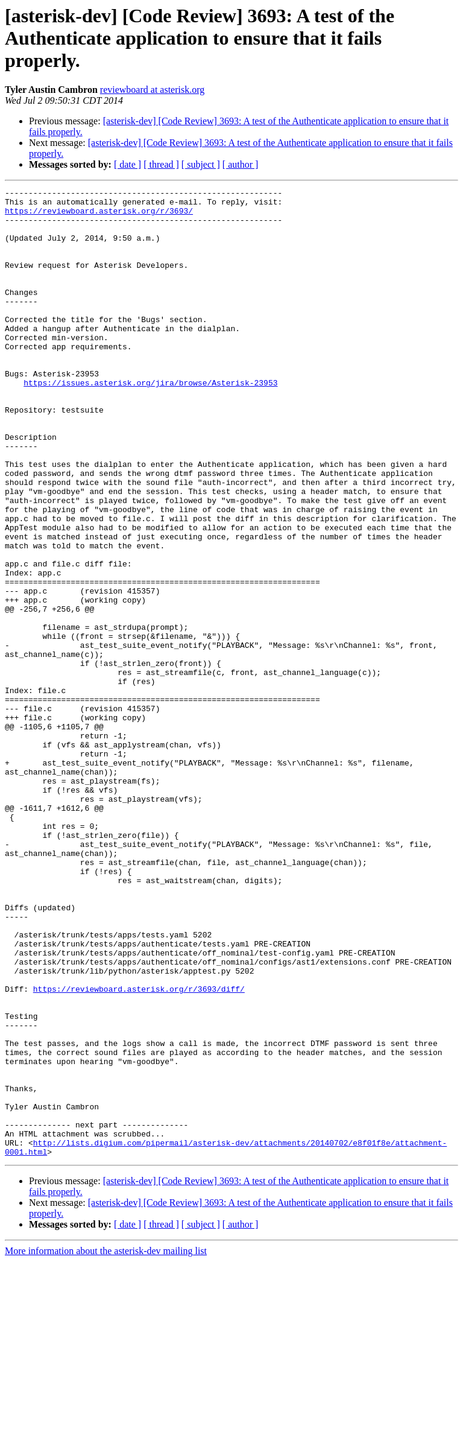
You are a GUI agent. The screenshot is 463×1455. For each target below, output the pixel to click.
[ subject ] (200, 164)
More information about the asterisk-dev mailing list (106, 1444)
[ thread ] (161, 164)
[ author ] (240, 164)
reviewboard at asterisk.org (152, 89)
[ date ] (127, 164)
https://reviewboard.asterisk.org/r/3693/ (99, 216)
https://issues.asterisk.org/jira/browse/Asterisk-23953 (150, 422)
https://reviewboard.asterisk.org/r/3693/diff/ (139, 1149)
